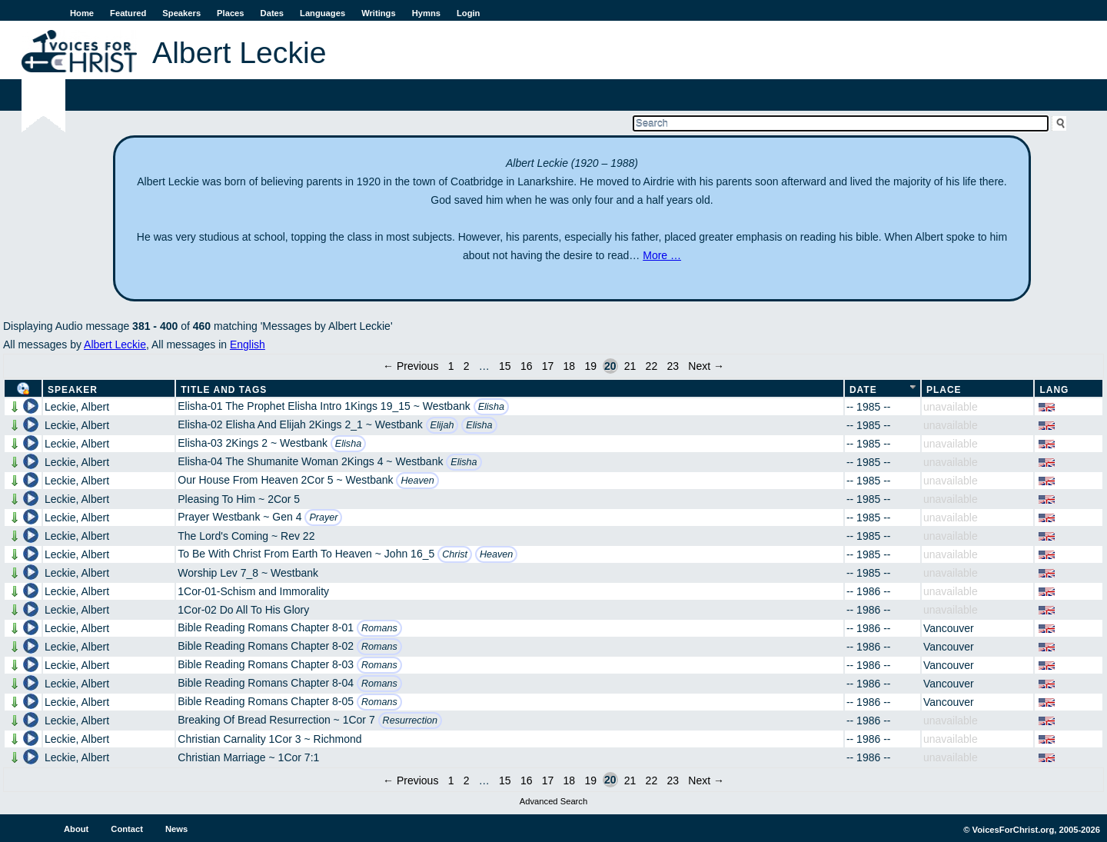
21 (630, 366)
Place (944, 389)
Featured (128, 13)
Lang (1054, 389)
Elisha (491, 406)
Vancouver (948, 628)
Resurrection (410, 720)
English (247, 344)
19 (590, 366)
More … (662, 255)
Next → (706, 366)
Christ (454, 554)
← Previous (410, 366)
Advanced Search (553, 801)
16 (526, 366)
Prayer (323, 517)
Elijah (442, 425)
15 (505, 366)
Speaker (73, 389)
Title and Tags (224, 389)
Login (468, 13)
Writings (378, 13)
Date (863, 389)
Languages (322, 13)
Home (82, 13)
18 (569, 366)
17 (548, 366)
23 (673, 366)
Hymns (426, 13)
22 (652, 366)
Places (230, 13)
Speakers (181, 13)
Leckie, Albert (77, 407)
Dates (272, 13)
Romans (379, 628)
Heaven (417, 480)
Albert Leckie (115, 344)
